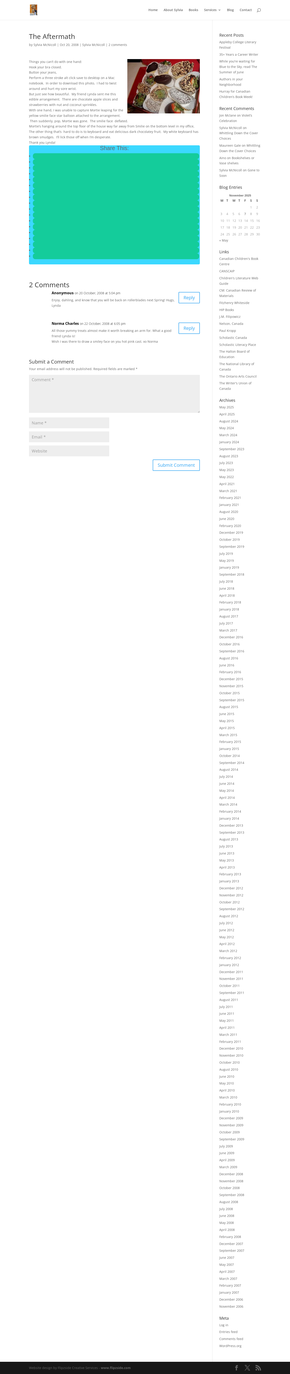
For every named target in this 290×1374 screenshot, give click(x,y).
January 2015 (229, 749)
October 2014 (229, 756)
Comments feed (231, 1339)
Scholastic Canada (233, 337)
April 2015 (227, 728)
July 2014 (226, 776)
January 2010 (229, 1111)
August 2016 (228, 658)
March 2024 (228, 435)
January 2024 (229, 442)
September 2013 (231, 832)
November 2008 (231, 1181)
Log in (223, 1325)
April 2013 (227, 867)
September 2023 (231, 449)
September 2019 (231, 546)
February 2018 (230, 602)
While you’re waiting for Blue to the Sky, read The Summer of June (238, 66)
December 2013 (231, 825)
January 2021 (229, 505)
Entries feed (228, 1332)
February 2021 (230, 498)
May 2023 (226, 470)
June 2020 (226, 519)
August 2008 (228, 1202)
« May (223, 240)
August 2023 (228, 456)
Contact (246, 10)
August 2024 (228, 421)
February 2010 (230, 1104)
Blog (230, 10)
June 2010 (226, 1076)
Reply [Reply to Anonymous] (189, 297)
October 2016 (229, 644)
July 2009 (226, 1146)
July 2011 (226, 1007)
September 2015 (231, 700)
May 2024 (226, 428)
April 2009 (227, 1160)
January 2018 (229, 609)
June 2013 (226, 853)
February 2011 (230, 1041)
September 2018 (231, 574)
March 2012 (228, 951)
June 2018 (226, 588)
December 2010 (231, 1048)
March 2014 (228, 804)
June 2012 (226, 930)
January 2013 (229, 881)
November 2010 (231, 1055)
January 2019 (229, 567)
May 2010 (226, 1083)
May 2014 (226, 790)
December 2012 (231, 888)
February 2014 (230, 811)
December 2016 (231, 637)
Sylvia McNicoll (45, 45)
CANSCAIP (226, 271)
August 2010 (228, 1069)
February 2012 (230, 958)
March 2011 (228, 1034)
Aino (222, 158)
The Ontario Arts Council (238, 376)
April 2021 (227, 484)
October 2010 (229, 1062)
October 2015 (229, 693)
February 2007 (230, 1285)
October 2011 (229, 986)
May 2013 (226, 860)
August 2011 (228, 1000)
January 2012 (229, 965)
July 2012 (226, 923)
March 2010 (228, 1097)
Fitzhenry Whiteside (234, 303)
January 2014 (229, 818)
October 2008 (229, 1188)
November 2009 (231, 1125)
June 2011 (226, 1013)
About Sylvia (173, 10)
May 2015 (226, 721)
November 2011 (231, 979)
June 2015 (226, 714)
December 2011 (231, 972)
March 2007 (228, 1278)
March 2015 (228, 735)
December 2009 (231, 1118)
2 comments (118, 45)
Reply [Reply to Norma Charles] (189, 328)
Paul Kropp (227, 330)
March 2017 (228, 630)
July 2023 (226, 463)
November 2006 (231, 1306)
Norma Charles (65, 323)
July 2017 (226, 623)
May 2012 (226, 937)
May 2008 (226, 1223)
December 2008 (231, 1174)
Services (210, 10)
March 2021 (228, 491)
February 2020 (230, 526)
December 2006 (231, 1299)
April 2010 (227, 1090)
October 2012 (229, 902)
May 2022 (226, 477)
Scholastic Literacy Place (237, 344)
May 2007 (226, 1264)
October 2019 (229, 539)
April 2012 (227, 944)
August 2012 (228, 916)
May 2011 (226, 1020)
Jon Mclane (227, 115)
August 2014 (228, 769)
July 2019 (226, 553)
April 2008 (227, 1230)
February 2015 (230, 742)
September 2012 (231, 909)
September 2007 (231, 1250)
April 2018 (227, 595)
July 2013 (226, 846)
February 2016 (230, 672)
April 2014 (227, 797)
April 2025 (227, 414)
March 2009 (228, 1167)
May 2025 (226, 407)
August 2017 (228, 616)
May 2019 (226, 560)
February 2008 (230, 1237)
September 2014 (231, 763)
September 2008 (231, 1195)
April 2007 (227, 1271)
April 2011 (227, 1027)
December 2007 (231, 1244)
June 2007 (226, 1257)
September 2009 (231, 1139)
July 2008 (226, 1209)
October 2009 (229, 1132)
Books (193, 10)
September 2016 (231, 651)
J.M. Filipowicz (230, 316)
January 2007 (229, 1292)
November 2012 (231, 895)
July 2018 (226, 581)
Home (153, 10)
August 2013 (228, 839)
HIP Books (226, 310)
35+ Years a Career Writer (238, 54)
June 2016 (226, 665)
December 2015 (231, 679)
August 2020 (228, 512)
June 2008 (226, 1216)
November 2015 (231, 686)
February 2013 (230, 874)
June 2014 (226, 783)
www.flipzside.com (116, 1368)
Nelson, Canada (231, 323)
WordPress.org (230, 1346)
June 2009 (226, 1153)
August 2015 (228, 707)
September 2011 (231, 993)
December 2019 (231, 532)
